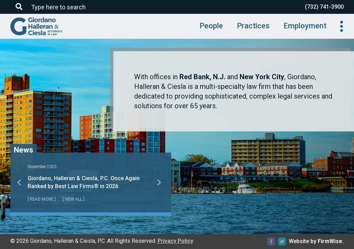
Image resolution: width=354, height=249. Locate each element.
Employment (304, 25)
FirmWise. (331, 241)
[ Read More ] (42, 199)
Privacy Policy (175, 241)
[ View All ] (73, 199)
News (23, 149)
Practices (253, 25)
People (211, 25)
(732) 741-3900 (324, 6)
